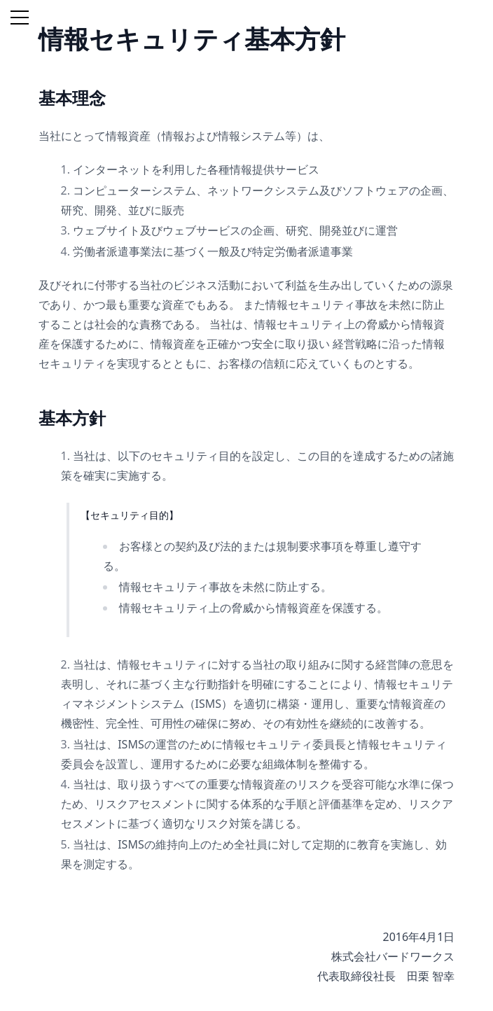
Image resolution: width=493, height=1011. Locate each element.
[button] (17, 17)
